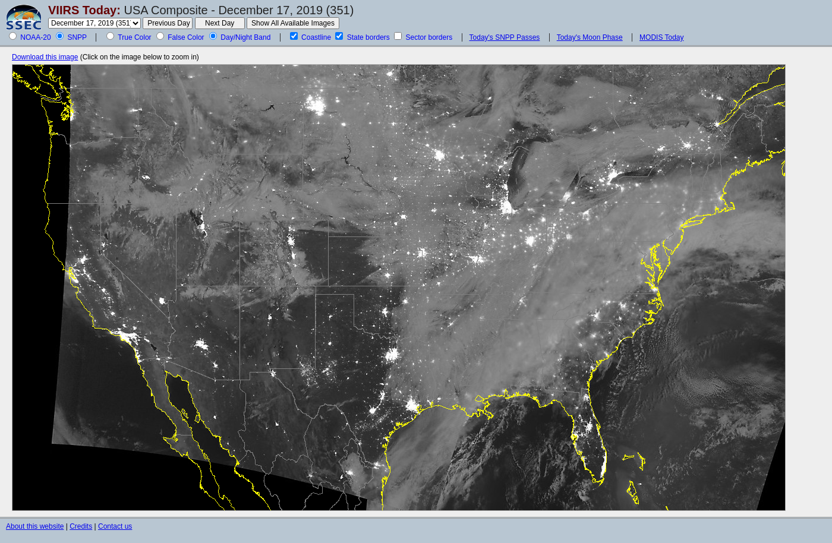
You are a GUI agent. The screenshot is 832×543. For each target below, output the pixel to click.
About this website (35, 526)
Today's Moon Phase (590, 37)
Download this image (45, 57)
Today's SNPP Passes (504, 37)
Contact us (115, 526)
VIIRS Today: (84, 10)
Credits (81, 526)
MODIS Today (661, 37)
